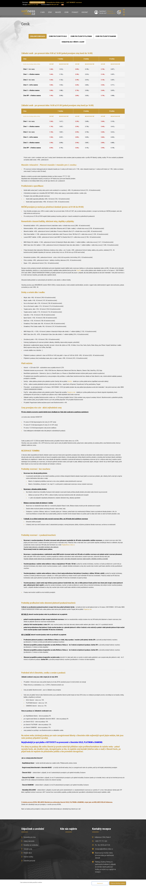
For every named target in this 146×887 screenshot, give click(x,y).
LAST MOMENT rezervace (74, 2)
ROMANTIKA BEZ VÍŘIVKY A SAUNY (73, 42)
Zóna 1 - (29, 69)
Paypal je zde (71, 392)
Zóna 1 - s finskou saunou (31, 74)
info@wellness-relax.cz (68, 545)
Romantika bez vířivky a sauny (55, 2)
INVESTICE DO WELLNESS (37, 2)
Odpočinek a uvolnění (32, 828)
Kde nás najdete (68, 828)
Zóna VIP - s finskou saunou (32, 95)
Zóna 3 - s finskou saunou (31, 90)
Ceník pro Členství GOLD (58, 36)
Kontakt (85, 12)
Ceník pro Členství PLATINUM (81, 36)
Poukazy (75, 12)
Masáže (58, 12)
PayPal (79, 270)
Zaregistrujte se (111, 13)
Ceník (66, 12)
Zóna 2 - (29, 80)
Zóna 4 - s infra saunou (30, 85)
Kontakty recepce (101, 828)
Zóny (50, 12)
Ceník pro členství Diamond (105, 36)
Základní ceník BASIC (37, 36)
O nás (42, 12)
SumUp (70, 381)
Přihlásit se (110, 11)
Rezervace (25, 2)
